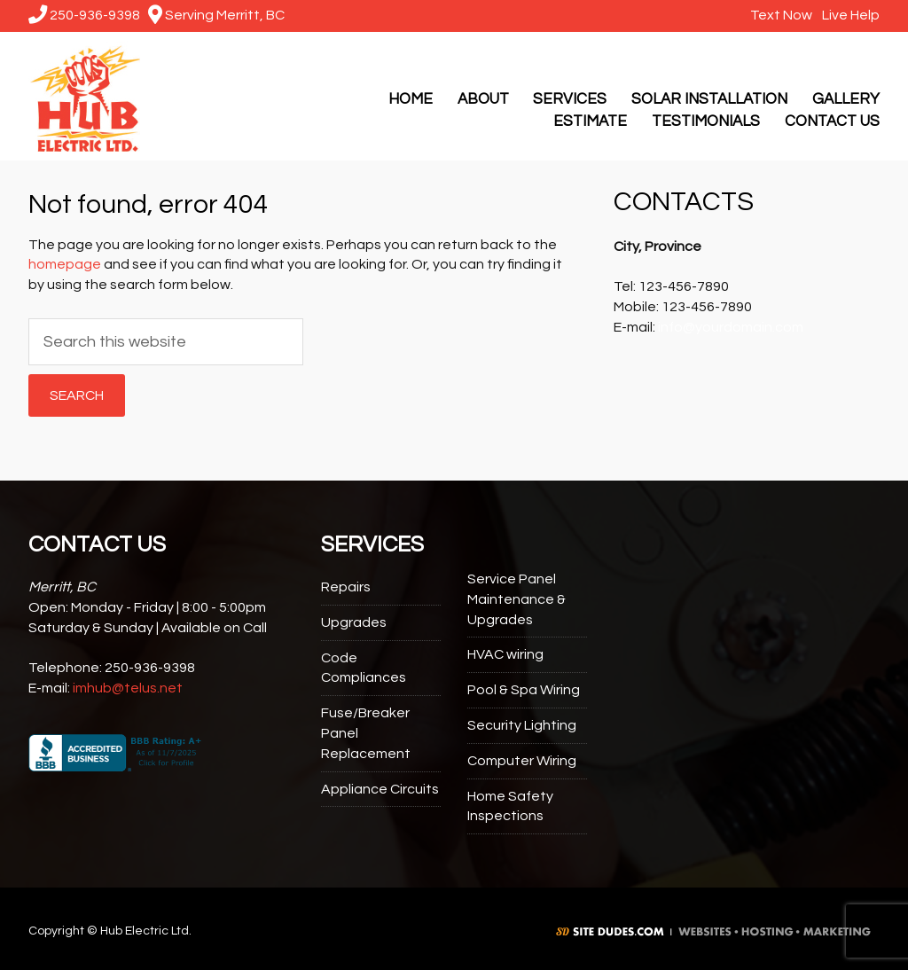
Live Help (849, 15)
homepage (64, 264)
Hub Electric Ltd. (84, 96)
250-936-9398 (84, 15)
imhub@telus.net (128, 688)
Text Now (779, 15)
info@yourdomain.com (730, 327)
